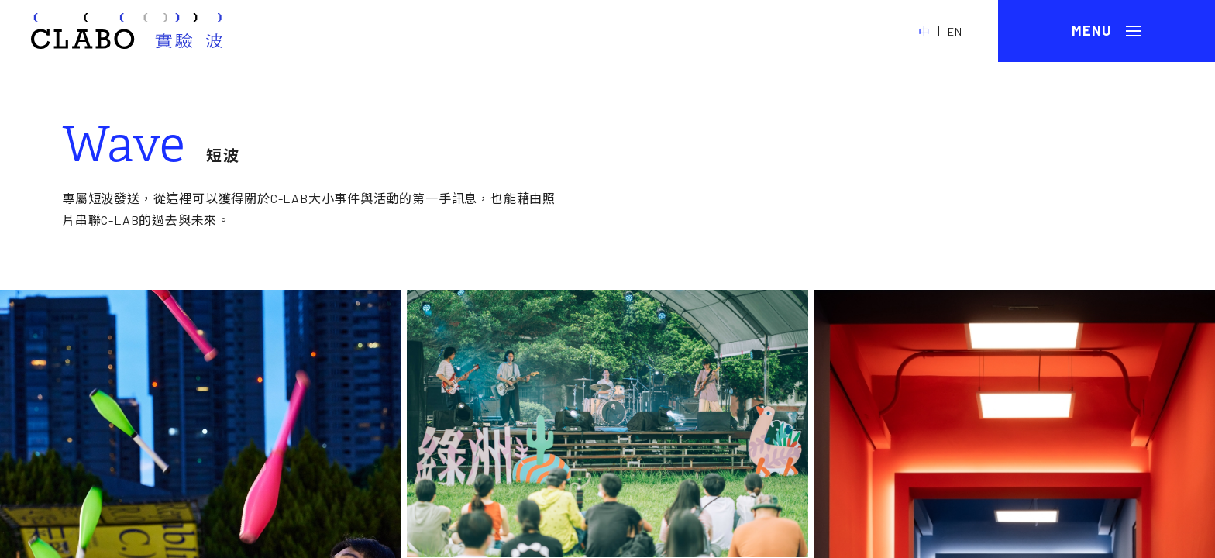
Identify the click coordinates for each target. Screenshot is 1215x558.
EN (955, 31)
